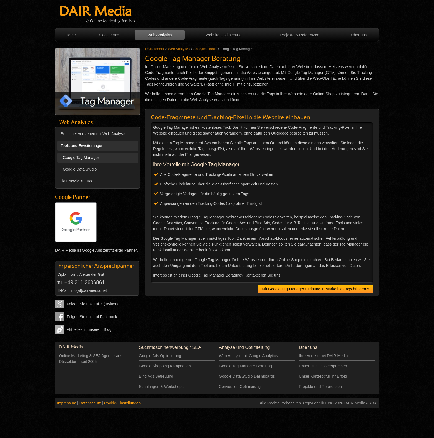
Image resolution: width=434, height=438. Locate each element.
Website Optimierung (223, 35)
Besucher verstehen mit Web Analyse (93, 134)
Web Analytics (160, 35)
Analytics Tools (204, 49)
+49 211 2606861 (84, 282)
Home (70, 35)
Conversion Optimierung (240, 386)
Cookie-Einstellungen (122, 403)
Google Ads (109, 35)
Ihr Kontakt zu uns (76, 181)
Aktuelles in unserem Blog (89, 329)
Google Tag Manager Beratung (245, 366)
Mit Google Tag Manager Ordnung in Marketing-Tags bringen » (315, 289)
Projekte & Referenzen (299, 35)
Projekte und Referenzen (320, 386)
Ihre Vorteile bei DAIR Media (323, 356)
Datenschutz (90, 403)
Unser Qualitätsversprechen (323, 366)
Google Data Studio (79, 169)
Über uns (359, 35)
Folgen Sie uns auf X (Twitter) (92, 304)
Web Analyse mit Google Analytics (248, 356)
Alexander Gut (91, 274)
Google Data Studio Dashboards (247, 376)
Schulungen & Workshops (161, 386)
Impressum (66, 403)
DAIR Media (95, 12)
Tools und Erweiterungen (82, 145)
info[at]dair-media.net (88, 290)
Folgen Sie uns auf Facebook (92, 317)
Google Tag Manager (80, 157)
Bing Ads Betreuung (156, 376)
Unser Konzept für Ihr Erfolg (323, 376)
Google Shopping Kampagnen (165, 366)
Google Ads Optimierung (160, 356)
